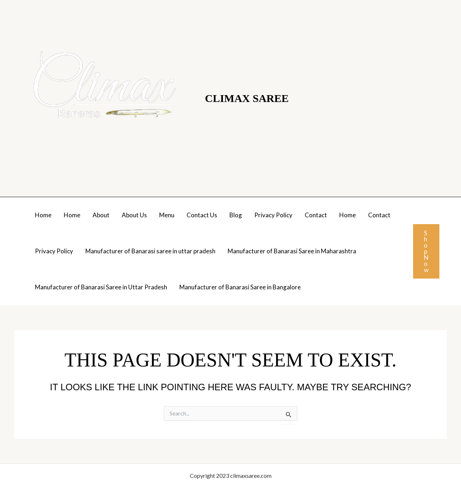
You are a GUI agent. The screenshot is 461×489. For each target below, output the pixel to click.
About (101, 215)
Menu (166, 215)
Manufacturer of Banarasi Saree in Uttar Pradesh (101, 287)
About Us (134, 215)
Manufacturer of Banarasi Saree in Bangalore (240, 287)
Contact (316, 215)
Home (43, 215)
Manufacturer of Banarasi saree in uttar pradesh (150, 251)
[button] (426, 251)
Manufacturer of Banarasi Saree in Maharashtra (292, 251)
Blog (235, 215)
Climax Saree (247, 98)
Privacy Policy (273, 215)
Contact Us (202, 215)
